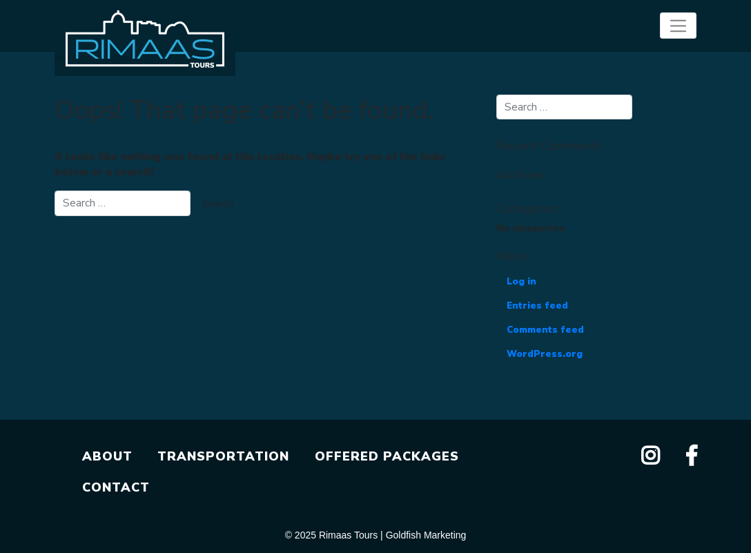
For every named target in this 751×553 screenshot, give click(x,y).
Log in (521, 281)
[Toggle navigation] (678, 25)
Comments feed (545, 330)
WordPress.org (545, 354)
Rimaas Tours (348, 535)
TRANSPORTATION (223, 456)
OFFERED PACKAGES (387, 456)
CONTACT (116, 487)
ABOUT (107, 456)
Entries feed (537, 306)
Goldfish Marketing (426, 535)
